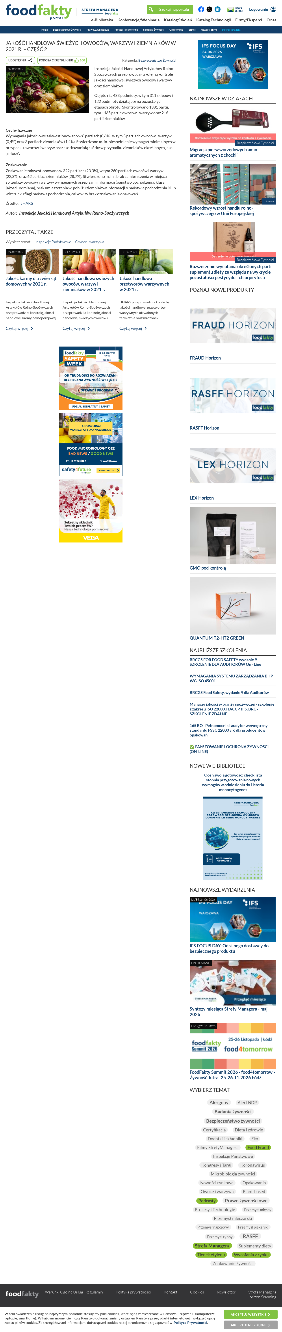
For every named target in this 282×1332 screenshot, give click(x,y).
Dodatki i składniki (224, 1138)
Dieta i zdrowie (249, 1130)
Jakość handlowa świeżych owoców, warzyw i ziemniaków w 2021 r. (88, 284)
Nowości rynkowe (216, 1182)
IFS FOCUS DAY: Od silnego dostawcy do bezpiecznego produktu (229, 948)
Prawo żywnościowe (246, 1200)
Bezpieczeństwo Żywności (67, 29)
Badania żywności (233, 1111)
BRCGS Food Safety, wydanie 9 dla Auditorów (229, 692)
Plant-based (254, 1191)
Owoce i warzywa (89, 241)
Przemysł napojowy (212, 1227)
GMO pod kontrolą (208, 567)
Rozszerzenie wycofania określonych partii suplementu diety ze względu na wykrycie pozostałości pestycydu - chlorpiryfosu (231, 272)
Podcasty (206, 1200)
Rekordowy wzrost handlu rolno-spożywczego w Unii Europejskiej (222, 210)
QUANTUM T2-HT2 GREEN (217, 637)
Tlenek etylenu (254, 1255)
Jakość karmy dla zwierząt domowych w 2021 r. (31, 281)
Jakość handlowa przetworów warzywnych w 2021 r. (144, 284)
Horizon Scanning (261, 1306)
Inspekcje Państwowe (53, 241)
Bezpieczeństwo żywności (233, 1121)
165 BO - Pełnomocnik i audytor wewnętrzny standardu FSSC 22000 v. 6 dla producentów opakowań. (229, 730)
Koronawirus (253, 1165)
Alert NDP (248, 1102)
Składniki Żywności (153, 29)
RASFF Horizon (204, 427)
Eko (255, 1138)
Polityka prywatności (133, 1301)
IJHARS (26, 203)
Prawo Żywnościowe (98, 29)
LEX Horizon (202, 497)
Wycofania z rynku (233, 1264)
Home (44, 29)
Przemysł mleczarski (252, 1218)
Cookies (197, 1301)
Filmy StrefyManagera (218, 1147)
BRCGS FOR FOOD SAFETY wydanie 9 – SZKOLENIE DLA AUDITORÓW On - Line (225, 662)
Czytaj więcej (17, 328)
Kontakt (170, 1301)
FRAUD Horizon (205, 357)
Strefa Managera (231, 29)
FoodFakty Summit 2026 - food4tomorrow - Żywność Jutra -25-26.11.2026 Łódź (232, 1074)
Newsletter (226, 1301)
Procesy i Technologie (126, 29)
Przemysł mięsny (209, 1218)
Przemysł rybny (219, 1237)
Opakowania (176, 29)
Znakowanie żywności (233, 1272)
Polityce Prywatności (190, 1322)
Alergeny (218, 1102)
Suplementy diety (214, 1255)
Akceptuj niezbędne (249, 1325)
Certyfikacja (214, 1130)
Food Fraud (258, 1147)
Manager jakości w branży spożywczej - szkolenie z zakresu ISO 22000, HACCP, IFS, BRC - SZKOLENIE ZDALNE (232, 709)
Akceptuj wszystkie (249, 1314)
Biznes (192, 29)
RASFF (251, 1236)
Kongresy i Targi (216, 1165)
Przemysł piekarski (254, 1227)
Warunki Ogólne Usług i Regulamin (74, 1301)
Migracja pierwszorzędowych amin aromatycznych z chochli (223, 152)
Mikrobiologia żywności (233, 1174)
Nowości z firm (209, 29)
